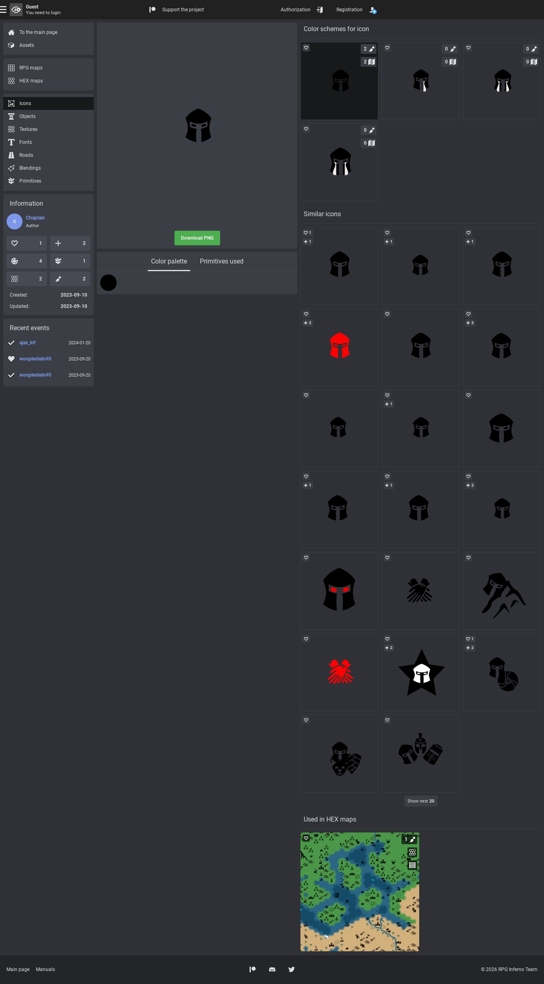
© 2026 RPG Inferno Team (509, 969)
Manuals (45, 969)
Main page (17, 969)
